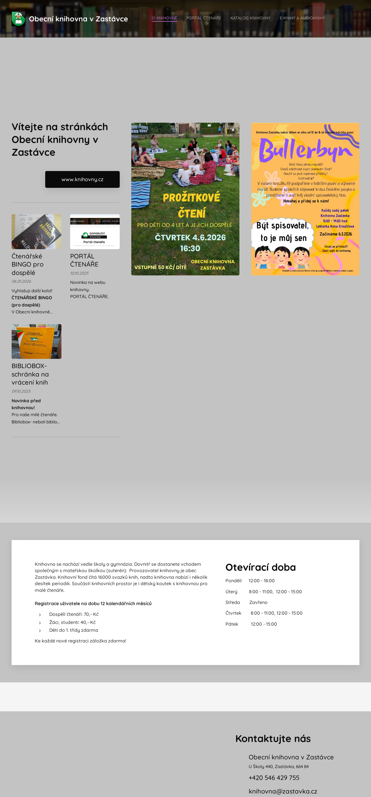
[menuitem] (296, 19)
